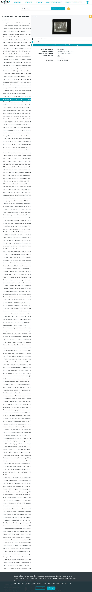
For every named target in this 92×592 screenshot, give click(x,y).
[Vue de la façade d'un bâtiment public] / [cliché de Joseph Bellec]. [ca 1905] (19, 449)
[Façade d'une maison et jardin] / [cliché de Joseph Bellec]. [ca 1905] (19, 455)
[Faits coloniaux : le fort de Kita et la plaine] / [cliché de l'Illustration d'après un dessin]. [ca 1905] (19, 184)
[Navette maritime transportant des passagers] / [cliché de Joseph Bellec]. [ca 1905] (19, 489)
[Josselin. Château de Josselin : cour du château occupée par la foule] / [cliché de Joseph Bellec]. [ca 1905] (19, 116)
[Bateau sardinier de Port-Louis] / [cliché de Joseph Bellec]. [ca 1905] (19, 220)
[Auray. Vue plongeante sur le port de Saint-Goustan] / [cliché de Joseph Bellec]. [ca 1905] (19, 212)
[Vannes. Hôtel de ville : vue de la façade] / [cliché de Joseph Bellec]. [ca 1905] (19, 147)
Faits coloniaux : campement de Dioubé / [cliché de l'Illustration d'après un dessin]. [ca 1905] (19, 192)
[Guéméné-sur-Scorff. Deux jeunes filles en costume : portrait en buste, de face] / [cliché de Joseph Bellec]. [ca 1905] (19, 71)
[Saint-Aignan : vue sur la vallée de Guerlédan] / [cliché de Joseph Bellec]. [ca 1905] (19, 226)
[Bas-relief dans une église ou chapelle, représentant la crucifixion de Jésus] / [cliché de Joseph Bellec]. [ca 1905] (19, 243)
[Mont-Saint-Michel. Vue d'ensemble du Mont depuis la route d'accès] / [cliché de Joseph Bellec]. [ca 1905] (19, 206)
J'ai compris (51, 588)
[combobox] (58, 8)
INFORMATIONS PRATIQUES (53, 2)
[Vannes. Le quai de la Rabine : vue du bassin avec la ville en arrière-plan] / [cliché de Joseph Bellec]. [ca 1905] (19, 141)
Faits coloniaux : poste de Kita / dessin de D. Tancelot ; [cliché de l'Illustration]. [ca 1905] (19, 186)
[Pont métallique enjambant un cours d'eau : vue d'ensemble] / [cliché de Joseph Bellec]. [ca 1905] (19, 438)
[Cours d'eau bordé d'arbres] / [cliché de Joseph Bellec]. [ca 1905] (19, 500)
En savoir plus (40, 588)
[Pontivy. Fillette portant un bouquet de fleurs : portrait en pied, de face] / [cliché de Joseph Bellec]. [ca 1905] (19, 73)
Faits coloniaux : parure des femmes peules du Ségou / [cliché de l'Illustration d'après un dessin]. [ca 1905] (19, 169)
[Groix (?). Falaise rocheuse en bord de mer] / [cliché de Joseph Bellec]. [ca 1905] (19, 412)
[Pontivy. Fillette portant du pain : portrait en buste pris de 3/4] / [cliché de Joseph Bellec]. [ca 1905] (19, 68)
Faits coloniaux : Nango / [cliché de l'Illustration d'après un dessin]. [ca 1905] (19, 164)
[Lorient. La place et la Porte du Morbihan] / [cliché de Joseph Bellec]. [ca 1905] (19, 362)
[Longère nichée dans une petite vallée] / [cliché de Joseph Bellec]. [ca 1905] (19, 463)
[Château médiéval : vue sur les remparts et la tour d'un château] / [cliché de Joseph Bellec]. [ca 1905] (19, 263)
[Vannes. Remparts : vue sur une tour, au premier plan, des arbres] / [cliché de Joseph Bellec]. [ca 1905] (19, 404)
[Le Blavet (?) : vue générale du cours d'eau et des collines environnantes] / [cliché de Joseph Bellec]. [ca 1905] (19, 427)
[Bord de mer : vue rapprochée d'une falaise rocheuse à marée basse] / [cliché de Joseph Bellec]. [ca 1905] (19, 475)
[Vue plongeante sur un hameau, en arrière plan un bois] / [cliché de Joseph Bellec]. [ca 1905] (19, 460)
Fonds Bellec (5, 20)
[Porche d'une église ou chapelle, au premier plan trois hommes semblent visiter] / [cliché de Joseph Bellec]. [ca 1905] (19, 280)
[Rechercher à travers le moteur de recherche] (37, 9)
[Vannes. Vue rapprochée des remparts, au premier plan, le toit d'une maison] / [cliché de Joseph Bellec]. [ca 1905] (19, 373)
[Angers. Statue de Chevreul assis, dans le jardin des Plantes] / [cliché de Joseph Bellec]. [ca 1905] (19, 494)
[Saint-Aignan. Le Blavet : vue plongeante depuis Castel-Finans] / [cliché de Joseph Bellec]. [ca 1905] (19, 104)
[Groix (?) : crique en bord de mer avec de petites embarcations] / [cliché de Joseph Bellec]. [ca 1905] (19, 198)
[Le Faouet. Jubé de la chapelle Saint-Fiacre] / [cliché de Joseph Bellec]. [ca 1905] (19, 99)
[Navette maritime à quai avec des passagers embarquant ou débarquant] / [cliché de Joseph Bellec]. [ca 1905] (19, 452)
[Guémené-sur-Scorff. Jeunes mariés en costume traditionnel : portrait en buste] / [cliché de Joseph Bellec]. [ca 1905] (19, 59)
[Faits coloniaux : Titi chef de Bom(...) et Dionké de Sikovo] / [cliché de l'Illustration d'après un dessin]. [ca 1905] (19, 167)
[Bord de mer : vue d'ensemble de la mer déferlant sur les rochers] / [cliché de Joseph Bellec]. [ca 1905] (19, 477)
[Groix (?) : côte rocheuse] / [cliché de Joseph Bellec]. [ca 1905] (19, 458)
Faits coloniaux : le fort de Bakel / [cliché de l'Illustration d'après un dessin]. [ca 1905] (19, 189)
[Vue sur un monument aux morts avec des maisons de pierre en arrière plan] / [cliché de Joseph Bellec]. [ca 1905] (19, 229)
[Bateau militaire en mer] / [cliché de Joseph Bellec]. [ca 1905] (19, 415)
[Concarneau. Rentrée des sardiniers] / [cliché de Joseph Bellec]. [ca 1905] (19, 217)
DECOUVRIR (28, 2)
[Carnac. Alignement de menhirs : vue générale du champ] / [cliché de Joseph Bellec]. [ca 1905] (19, 562)
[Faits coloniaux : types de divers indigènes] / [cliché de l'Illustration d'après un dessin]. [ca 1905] (19, 181)
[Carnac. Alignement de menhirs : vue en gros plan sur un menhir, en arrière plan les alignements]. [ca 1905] (19, 534)
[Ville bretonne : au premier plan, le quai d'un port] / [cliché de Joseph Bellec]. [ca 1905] (19, 268)
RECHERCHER (17, 2)
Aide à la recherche (27, 11)
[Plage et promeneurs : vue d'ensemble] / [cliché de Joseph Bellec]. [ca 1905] (19, 469)
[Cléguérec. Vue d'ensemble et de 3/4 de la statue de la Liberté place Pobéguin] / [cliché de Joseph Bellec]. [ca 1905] (19, 274)
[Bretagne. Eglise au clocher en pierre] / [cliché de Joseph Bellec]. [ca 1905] (19, 201)
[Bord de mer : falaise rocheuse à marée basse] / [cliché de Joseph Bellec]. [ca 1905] (19, 472)
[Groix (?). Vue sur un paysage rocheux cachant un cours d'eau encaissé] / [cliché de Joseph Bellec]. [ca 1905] (19, 237)
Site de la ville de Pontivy (74, 2)
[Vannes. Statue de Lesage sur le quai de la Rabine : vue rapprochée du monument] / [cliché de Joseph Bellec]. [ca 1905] (19, 305)
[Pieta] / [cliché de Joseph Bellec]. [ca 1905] (14, 93)
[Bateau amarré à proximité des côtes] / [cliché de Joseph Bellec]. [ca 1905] (19, 497)
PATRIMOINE (39, 2)
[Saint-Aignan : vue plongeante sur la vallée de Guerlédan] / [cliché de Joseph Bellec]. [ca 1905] (19, 223)
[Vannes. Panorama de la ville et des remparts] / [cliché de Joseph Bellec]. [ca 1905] (19, 370)
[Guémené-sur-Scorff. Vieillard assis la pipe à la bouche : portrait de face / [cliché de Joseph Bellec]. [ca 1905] (19, 65)
